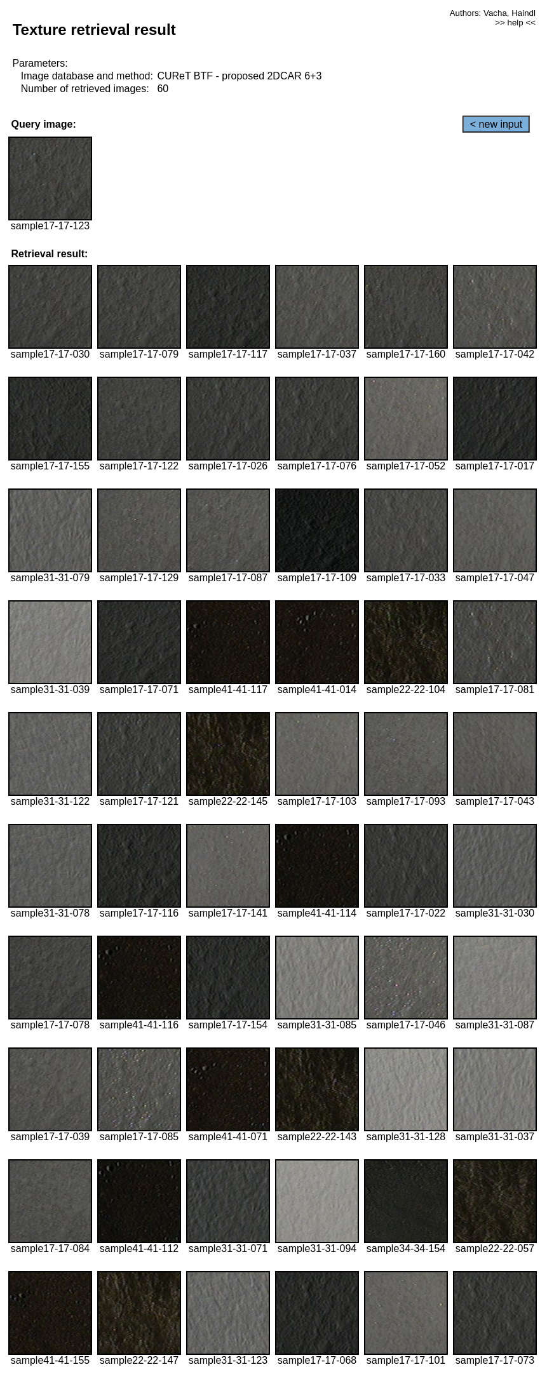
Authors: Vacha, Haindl (493, 13)
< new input (496, 124)
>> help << (515, 22)
